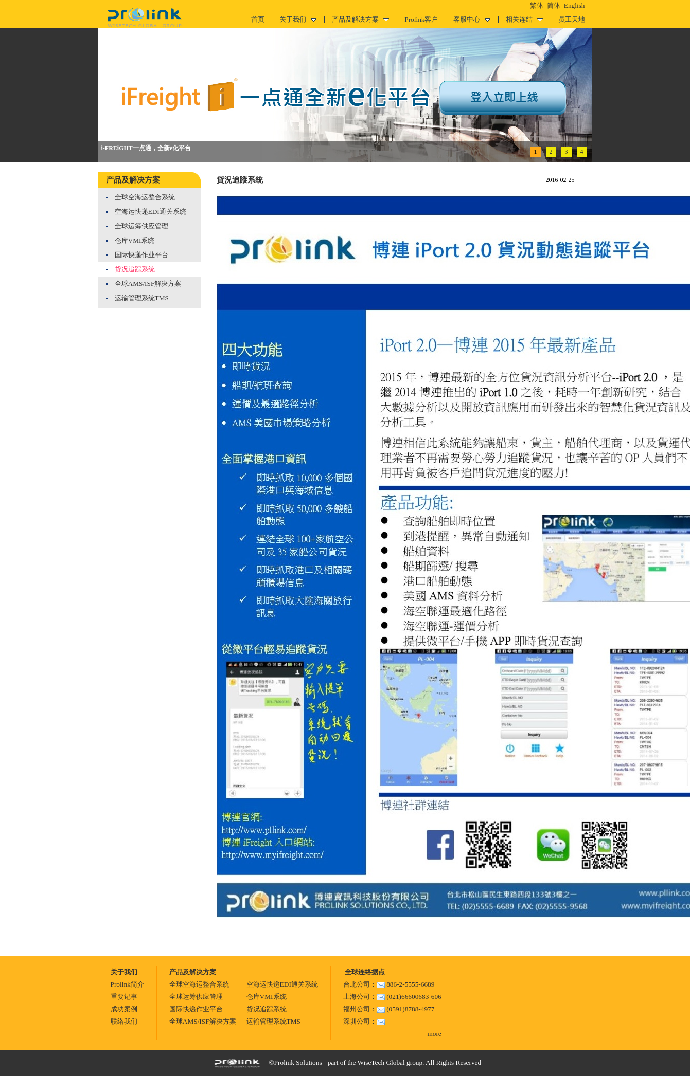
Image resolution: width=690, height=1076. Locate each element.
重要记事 (124, 996)
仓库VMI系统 (135, 240)
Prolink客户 (421, 19)
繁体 (536, 5)
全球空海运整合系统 (145, 197)
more (434, 1033)
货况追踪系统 (135, 269)
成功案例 (124, 1009)
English (574, 5)
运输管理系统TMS (142, 298)
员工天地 (571, 19)
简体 (553, 5)
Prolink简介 (127, 984)
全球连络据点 (364, 972)
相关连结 (524, 19)
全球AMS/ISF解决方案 (148, 283)
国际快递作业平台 (141, 255)
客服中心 (471, 19)
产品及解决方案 (360, 19)
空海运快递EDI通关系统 (150, 211)
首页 (257, 19)
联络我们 (124, 1021)
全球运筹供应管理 (141, 226)
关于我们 (297, 19)
